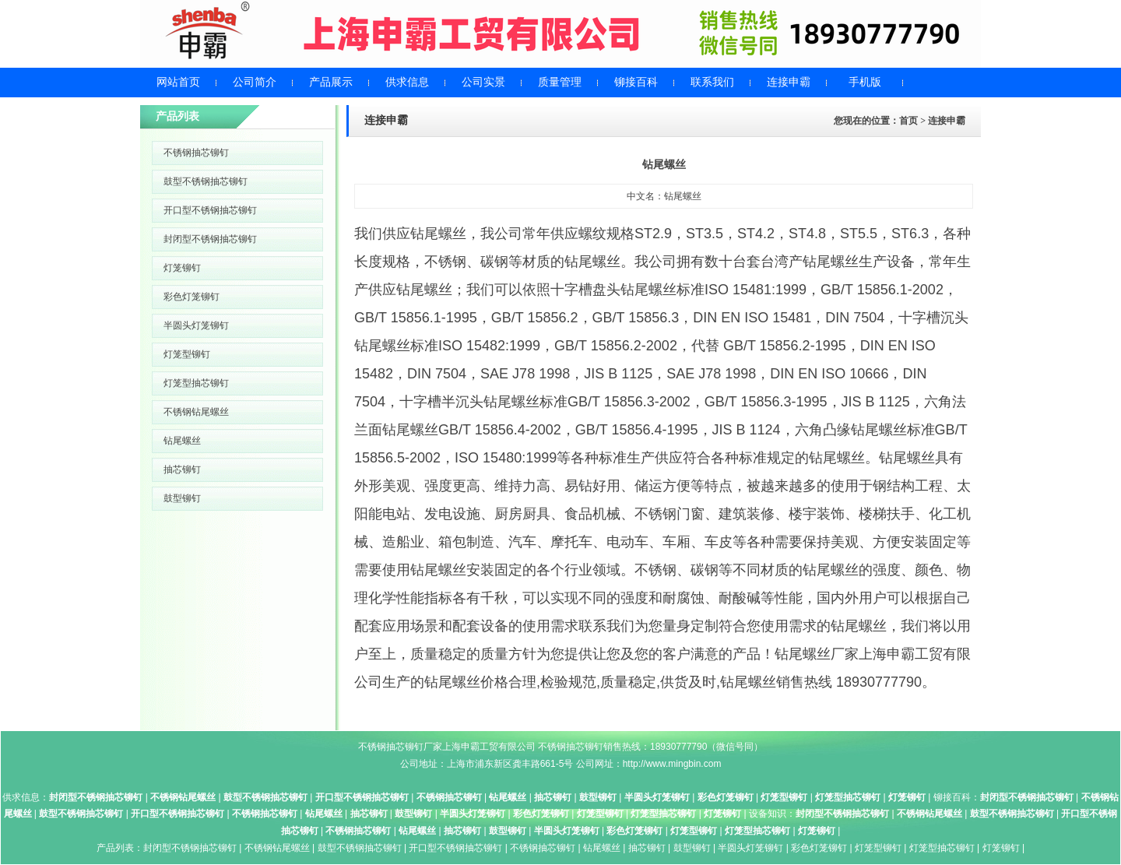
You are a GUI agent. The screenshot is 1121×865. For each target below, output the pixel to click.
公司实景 (483, 82)
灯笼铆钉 (182, 267)
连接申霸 (788, 82)
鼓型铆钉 (182, 498)
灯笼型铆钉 (186, 354)
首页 (908, 120)
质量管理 (560, 82)
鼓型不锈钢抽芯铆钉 (205, 181)
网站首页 (178, 82)
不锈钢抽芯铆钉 (196, 152)
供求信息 (407, 82)
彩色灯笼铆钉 (191, 296)
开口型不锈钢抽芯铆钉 (210, 210)
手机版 (865, 82)
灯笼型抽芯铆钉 (196, 383)
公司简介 (254, 82)
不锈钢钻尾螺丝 (196, 411)
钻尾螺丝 (182, 440)
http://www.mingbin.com (672, 763)
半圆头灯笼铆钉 (196, 325)
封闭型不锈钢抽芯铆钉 (210, 239)
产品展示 (331, 82)
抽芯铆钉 (182, 469)
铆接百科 (636, 82)
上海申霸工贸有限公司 (489, 746)
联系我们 (712, 82)
